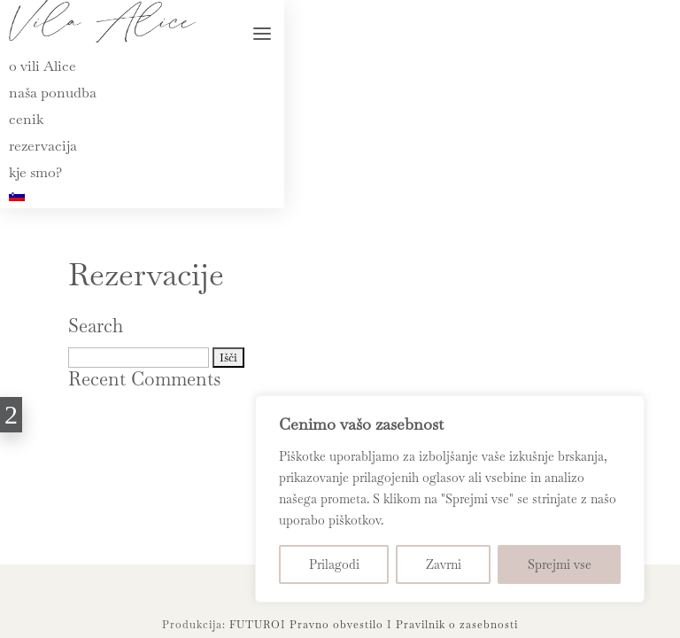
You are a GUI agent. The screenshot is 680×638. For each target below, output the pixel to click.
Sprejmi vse (559, 564)
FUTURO (255, 625)
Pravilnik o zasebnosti (457, 625)
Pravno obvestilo (336, 625)
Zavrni (443, 564)
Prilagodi (334, 564)
